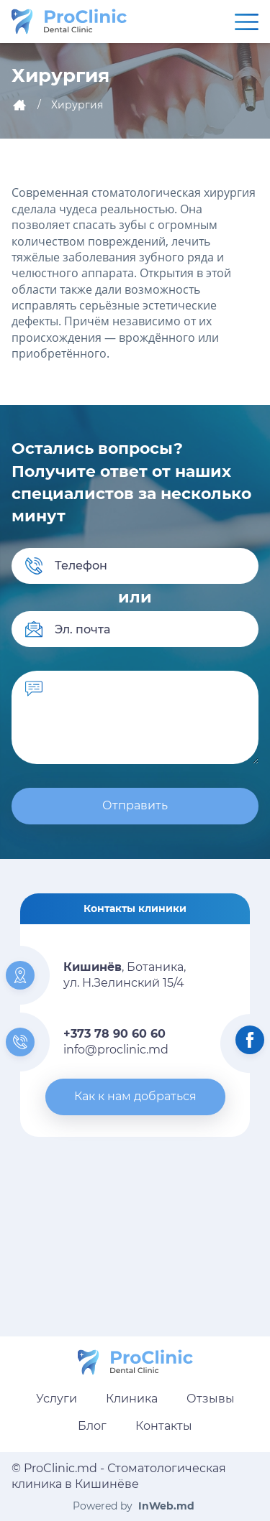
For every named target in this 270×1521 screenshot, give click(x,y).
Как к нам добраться (135, 1096)
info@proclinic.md (115, 1049)
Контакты (163, 1426)
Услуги (56, 1398)
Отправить (135, 805)
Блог (92, 1426)
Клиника (132, 1398)
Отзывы (210, 1398)
